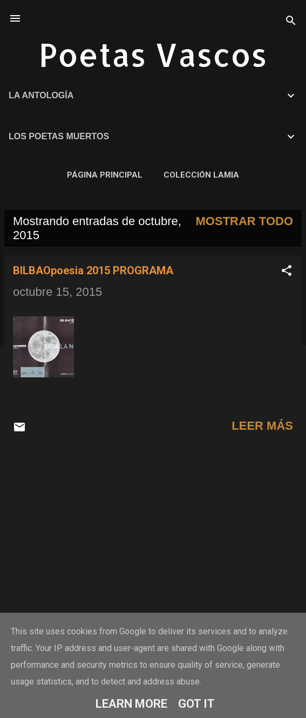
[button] (286, 272)
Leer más (262, 425)
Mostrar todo (244, 221)
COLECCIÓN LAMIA (201, 175)
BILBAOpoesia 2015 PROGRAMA (93, 270)
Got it (196, 703)
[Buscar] (290, 21)
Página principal (104, 175)
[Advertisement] (153, 529)
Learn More (131, 703)
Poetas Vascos (153, 54)
